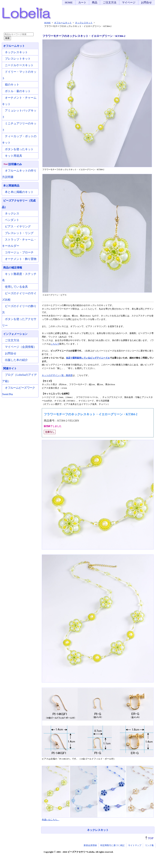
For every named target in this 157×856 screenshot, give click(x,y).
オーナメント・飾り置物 (20, 259)
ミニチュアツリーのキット (19, 126)
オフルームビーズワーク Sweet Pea (18, 391)
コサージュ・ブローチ (19, 252)
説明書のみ (12, 164)
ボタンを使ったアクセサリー (19, 322)
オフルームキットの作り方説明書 (19, 174)
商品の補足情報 (12, 267)
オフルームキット (14, 45)
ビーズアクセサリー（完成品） (19, 204)
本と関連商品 (11, 185)
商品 (94, 2)
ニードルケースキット (19, 65)
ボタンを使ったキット (19, 149)
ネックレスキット (98, 830)
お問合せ (146, 2)
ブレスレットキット (18, 58)
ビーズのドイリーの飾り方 (19, 309)
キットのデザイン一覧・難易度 (57, 375)
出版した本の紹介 (16, 360)
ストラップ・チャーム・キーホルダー (19, 243)
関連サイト (10, 368)
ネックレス (12, 213)
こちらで (55, 344)
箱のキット (12, 84)
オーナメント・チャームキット (19, 101)
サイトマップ (134, 845)
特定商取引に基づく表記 (112, 845)
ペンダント (12, 220)
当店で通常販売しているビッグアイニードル (88, 358)
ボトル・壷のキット (18, 91)
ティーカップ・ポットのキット (19, 139)
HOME (69, 2)
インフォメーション (15, 333)
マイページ (128, 2)
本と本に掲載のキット (19, 192)
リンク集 (149, 845)
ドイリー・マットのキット (19, 75)
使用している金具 (16, 286)
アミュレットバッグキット (19, 114)
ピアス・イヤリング (18, 226)
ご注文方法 (109, 2)
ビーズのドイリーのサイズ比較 (19, 296)
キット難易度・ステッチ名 (19, 277)
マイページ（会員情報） (20, 346)
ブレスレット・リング (19, 233)
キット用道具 (13, 155)
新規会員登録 (90, 845)
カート (82, 2)
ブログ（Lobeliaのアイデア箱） (19, 378)
